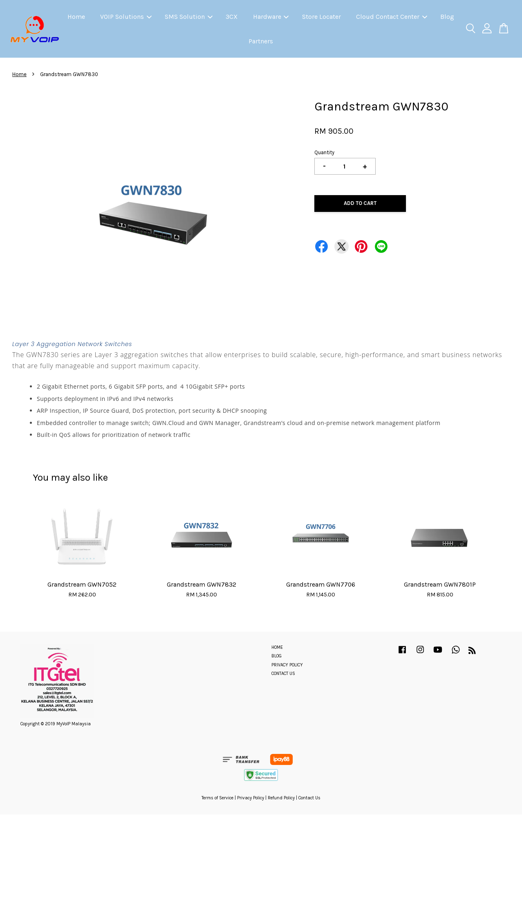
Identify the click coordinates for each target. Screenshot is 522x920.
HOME (277, 647)
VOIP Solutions (126, 16)
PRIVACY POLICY (287, 665)
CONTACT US (283, 673)
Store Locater (321, 16)
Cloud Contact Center (391, 16)
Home (76, 16)
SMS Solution (189, 16)
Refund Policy (281, 798)
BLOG (276, 656)
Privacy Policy (250, 798)
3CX (231, 16)
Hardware (271, 16)
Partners (261, 41)
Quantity (324, 152)
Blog (447, 16)
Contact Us (309, 798)
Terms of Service (217, 798)
